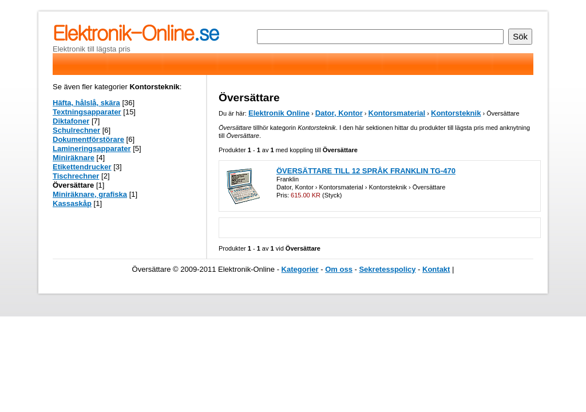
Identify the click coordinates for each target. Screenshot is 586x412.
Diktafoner (71, 121)
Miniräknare (73, 157)
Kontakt (436, 269)
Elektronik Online (279, 113)
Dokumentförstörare (88, 139)
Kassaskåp (72, 203)
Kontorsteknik (456, 113)
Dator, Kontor (339, 113)
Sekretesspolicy (387, 269)
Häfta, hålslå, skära (86, 102)
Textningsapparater (87, 112)
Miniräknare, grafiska (90, 194)
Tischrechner (76, 176)
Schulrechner (76, 130)
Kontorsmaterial (397, 113)
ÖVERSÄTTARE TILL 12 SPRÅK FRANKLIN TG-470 (366, 171)
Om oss (339, 269)
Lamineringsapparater (92, 148)
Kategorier (300, 269)
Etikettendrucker (82, 167)
